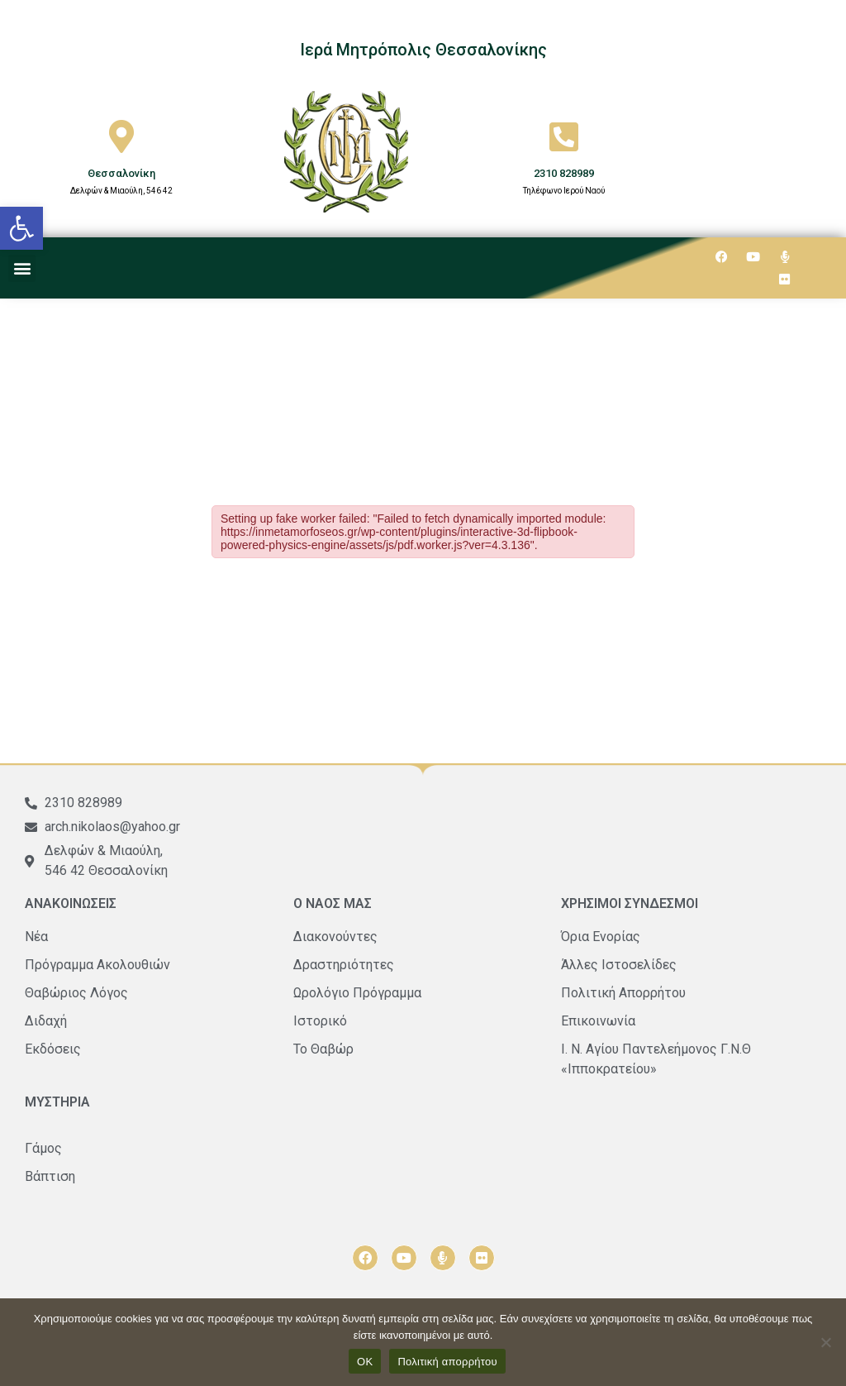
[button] (21, 228)
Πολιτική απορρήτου (447, 1361)
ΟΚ (365, 1361)
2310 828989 (564, 173)
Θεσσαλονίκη (121, 173)
